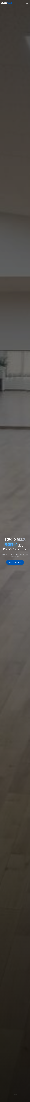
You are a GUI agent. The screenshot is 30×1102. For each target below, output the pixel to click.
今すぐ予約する (15, 562)
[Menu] (27, 2)
